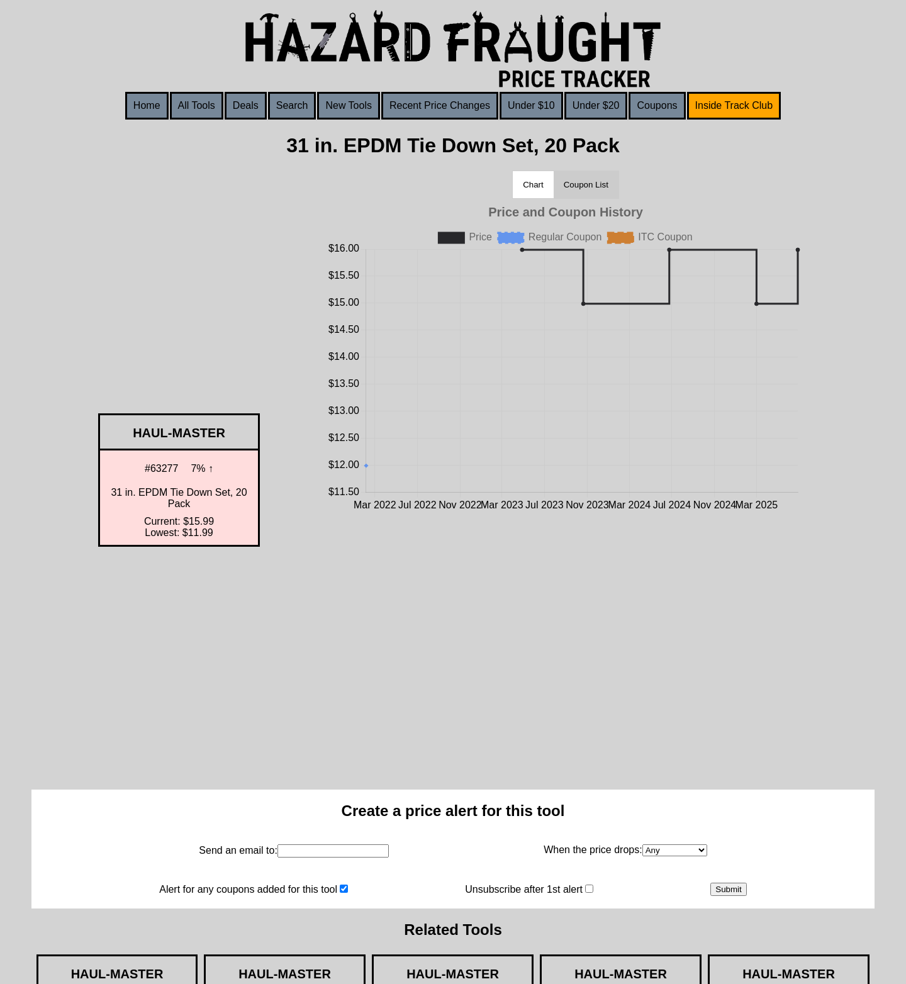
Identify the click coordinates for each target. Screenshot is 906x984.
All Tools (196, 105)
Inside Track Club (734, 105)
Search (292, 105)
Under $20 (596, 105)
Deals (246, 105)
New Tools (348, 105)
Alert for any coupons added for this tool (248, 889)
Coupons (657, 105)
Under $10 (531, 105)
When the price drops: (593, 849)
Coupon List (586, 184)
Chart (533, 184)
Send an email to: (238, 850)
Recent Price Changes (439, 105)
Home (146, 105)
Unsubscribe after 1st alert (524, 889)
